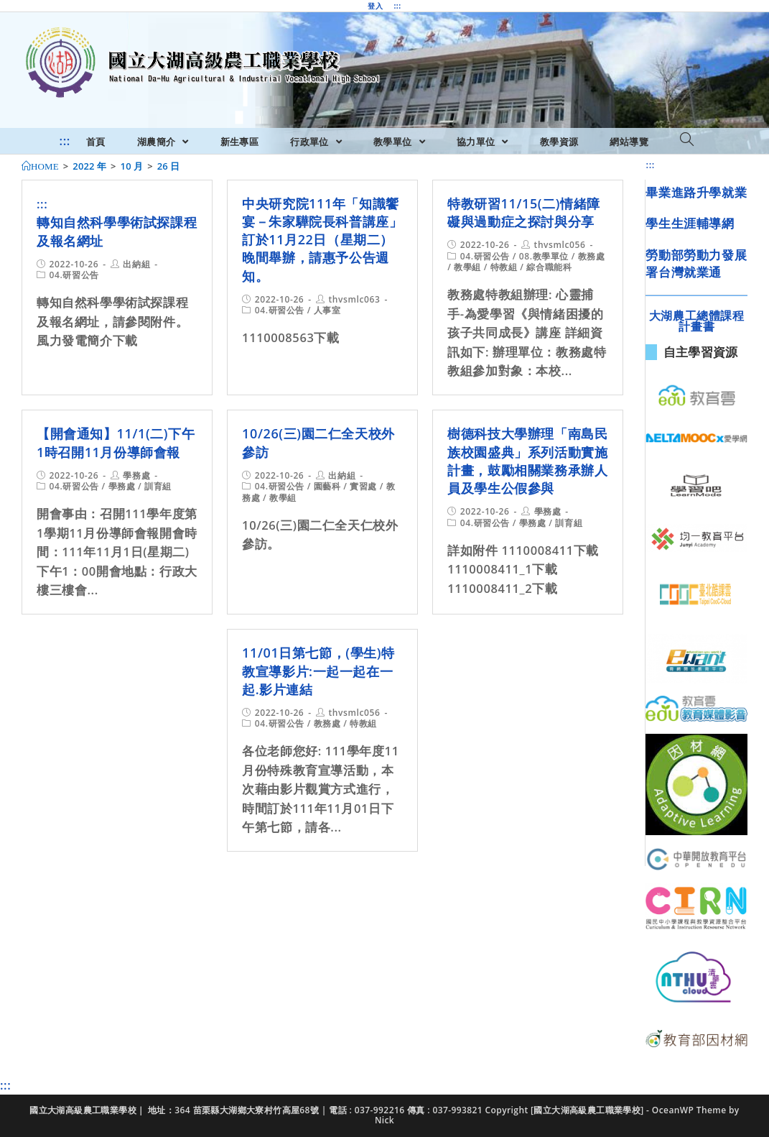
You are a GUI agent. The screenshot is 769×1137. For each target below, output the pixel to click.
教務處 (591, 256)
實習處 (363, 486)
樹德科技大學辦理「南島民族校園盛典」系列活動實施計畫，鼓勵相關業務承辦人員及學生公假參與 (527, 461)
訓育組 (158, 486)
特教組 (504, 267)
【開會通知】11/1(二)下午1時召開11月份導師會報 (116, 442)
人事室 (327, 310)
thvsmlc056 (560, 245)
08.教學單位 (544, 256)
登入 (375, 6)
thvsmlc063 (354, 299)
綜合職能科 (549, 267)
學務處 (136, 475)
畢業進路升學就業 (696, 192)
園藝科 (327, 486)
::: (397, 6)
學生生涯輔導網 (690, 223)
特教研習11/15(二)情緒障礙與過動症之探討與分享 (523, 212)
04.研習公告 (74, 275)
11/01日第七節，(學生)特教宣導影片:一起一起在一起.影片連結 (318, 670)
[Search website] (686, 140)
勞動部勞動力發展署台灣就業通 (696, 263)
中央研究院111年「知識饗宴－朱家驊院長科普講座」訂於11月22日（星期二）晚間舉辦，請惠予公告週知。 (322, 240)
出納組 (136, 264)
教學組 (467, 267)
